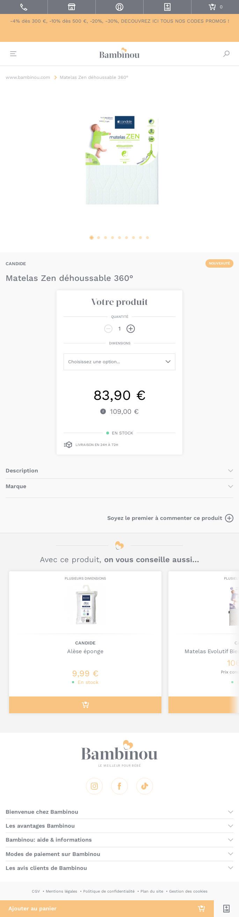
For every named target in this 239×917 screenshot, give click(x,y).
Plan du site (151, 891)
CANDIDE (16, 263)
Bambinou (119, 53)
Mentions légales (61, 891)
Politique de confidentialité (109, 891)
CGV (36, 891)
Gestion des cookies (188, 891)
